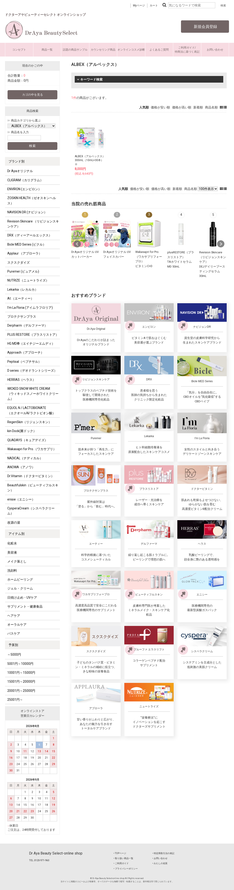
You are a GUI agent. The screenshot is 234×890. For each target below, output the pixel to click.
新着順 (198, 107)
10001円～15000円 (21, 672)
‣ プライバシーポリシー (126, 868)
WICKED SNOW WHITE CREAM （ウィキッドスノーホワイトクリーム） (32, 394)
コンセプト (19, 49)
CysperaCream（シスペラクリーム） (31, 510)
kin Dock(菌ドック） (21, 431)
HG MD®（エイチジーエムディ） (31, 343)
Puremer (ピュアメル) (23, 271)
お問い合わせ (215, 49)
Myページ (139, 5)
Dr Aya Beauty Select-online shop (55, 853)
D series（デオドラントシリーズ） (32, 370)
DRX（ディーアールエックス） (29, 235)
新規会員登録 (205, 26)
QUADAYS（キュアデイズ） (27, 440)
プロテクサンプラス (21, 316)
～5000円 (14, 654)
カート (154, 5)
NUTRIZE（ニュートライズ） (28, 280)
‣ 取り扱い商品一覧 (123, 858)
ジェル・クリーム (20, 588)
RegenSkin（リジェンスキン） (29, 422)
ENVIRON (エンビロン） (24, 189)
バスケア (13, 633)
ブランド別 (16, 161)
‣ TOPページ (120, 853)
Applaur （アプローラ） (24, 253)
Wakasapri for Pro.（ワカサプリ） (31, 449)
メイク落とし (17, 561)
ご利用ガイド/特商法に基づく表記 (187, 49)
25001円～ (15, 699)
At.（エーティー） (20, 298)
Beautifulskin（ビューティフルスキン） (32, 487)
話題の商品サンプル (75, 49)
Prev (77, 244)
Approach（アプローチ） (25, 352)
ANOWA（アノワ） (21, 467)
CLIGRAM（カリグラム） (25, 180)
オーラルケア (17, 624)
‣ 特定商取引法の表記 (163, 853)
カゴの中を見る (32, 94)
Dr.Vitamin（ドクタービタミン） (30, 476)
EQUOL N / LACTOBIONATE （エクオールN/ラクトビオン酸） (31, 410)
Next (220, 244)
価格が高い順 (181, 107)
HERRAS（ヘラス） (21, 379)
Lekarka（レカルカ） (22, 289)
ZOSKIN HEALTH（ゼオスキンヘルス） (31, 200)
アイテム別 (16, 534)
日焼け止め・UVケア (22, 597)
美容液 (12, 552)
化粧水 (12, 543)
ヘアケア (13, 615)
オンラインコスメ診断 (131, 49)
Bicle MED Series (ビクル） (26, 244)
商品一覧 (47, 49)
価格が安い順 (160, 107)
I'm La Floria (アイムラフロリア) (30, 307)
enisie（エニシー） (21, 499)
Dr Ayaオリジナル (20, 171)
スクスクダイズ (18, 262)
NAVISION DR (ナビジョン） (27, 212)
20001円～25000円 (21, 691)
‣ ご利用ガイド (121, 863)
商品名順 (211, 107)
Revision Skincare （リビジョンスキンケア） (33, 223)
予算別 (13, 645)
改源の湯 (13, 522)
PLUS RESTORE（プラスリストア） (33, 334)
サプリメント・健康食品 (25, 606)
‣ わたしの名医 (160, 863)
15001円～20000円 (21, 681)
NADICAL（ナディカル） (25, 458)
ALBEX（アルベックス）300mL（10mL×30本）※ (90, 160)
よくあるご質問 (159, 49)
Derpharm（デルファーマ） (27, 325)
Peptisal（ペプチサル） (24, 361)
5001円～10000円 (20, 663)
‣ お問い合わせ (160, 858)
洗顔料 (12, 570)
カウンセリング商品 (103, 49)
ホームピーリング (20, 579)
